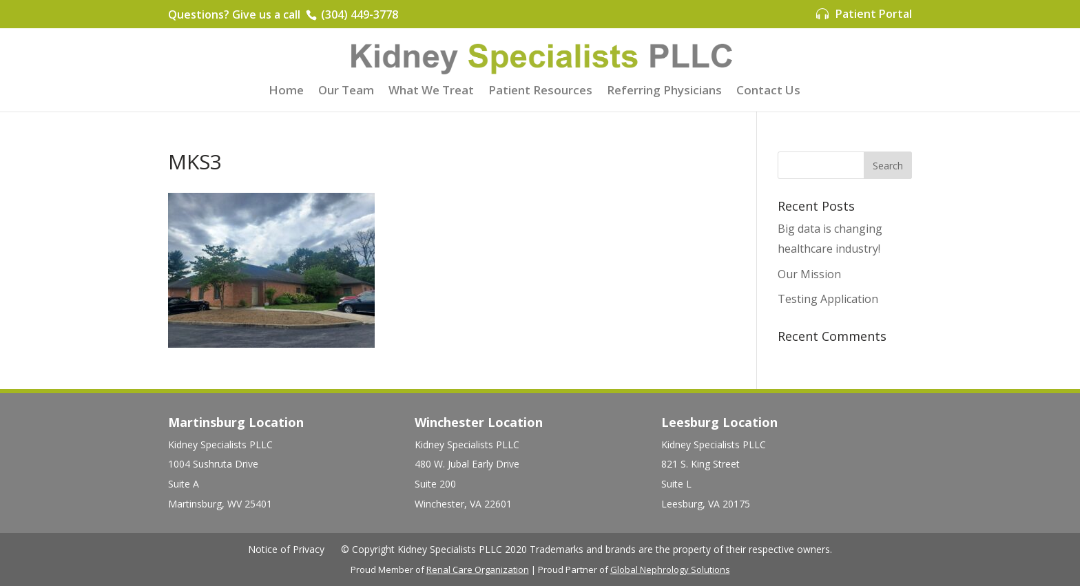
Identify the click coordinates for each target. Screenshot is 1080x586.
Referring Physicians (664, 91)
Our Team (346, 91)
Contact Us (768, 91)
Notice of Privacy (286, 549)
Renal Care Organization (477, 569)
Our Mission (809, 274)
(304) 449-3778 (358, 14)
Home (286, 91)
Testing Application (828, 298)
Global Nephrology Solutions (670, 569)
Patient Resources (540, 91)
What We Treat (431, 91)
